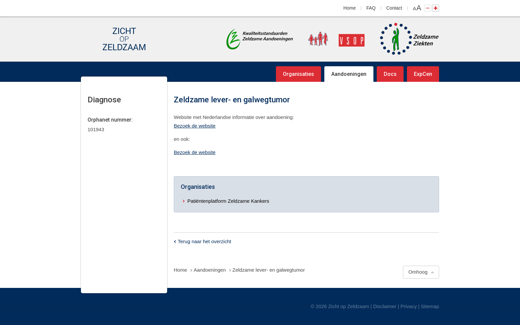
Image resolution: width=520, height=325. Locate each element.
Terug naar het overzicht (204, 241)
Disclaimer (384, 306)
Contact (394, 8)
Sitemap (430, 306)
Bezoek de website (195, 126)
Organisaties (298, 74)
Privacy (409, 306)
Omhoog (417, 272)
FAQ (371, 8)
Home (350, 8)
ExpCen (423, 74)
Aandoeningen (348, 74)
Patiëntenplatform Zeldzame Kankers (228, 201)
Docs (390, 74)
